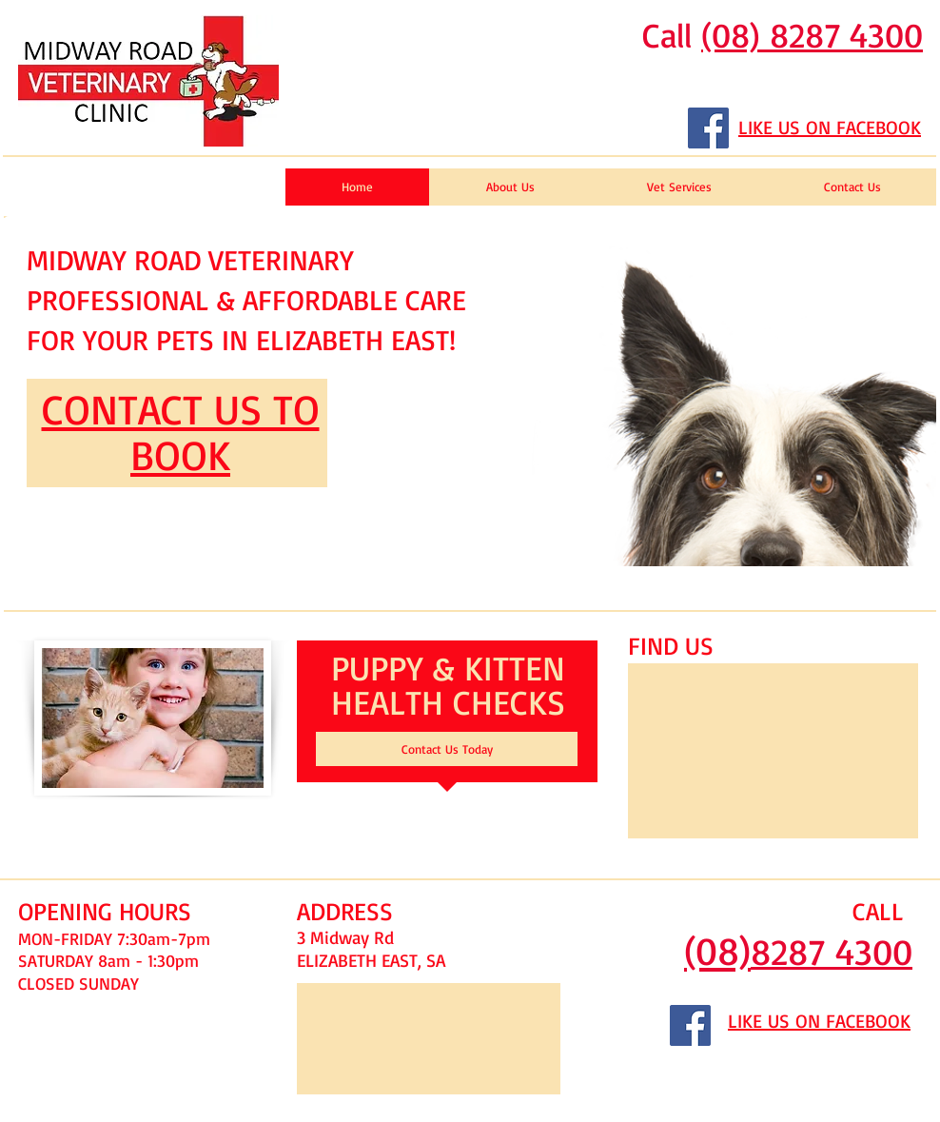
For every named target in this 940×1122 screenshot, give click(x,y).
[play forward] (912, 391)
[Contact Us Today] (447, 749)
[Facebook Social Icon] (708, 128)
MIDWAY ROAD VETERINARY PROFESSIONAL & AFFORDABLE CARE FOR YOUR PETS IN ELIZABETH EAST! (246, 299)
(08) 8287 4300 (812, 34)
